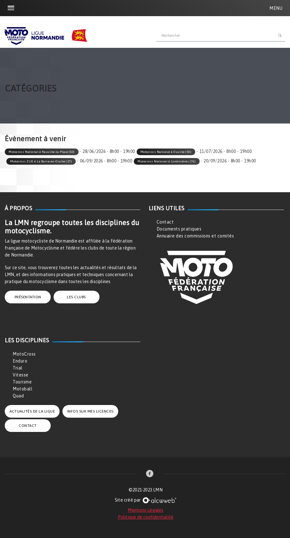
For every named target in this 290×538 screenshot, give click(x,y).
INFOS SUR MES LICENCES (90, 411)
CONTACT (28, 425)
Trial (18, 367)
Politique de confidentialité (146, 517)
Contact (165, 222)
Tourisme (22, 381)
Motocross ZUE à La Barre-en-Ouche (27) (41, 161)
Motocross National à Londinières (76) (167, 161)
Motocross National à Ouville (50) (166, 152)
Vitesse (21, 374)
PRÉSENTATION (28, 297)
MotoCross (24, 354)
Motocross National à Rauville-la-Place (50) (42, 152)
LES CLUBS (76, 297)
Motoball (22, 388)
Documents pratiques (179, 228)
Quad (18, 395)
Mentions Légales (145, 510)
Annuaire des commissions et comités (195, 235)
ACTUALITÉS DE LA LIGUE (32, 411)
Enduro (20, 361)
